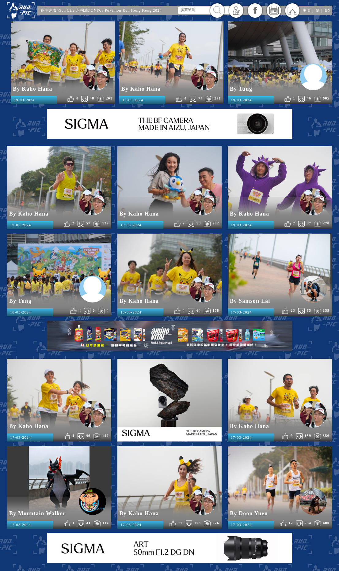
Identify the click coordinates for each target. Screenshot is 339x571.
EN (327, 10)
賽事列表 (48, 10)
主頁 (307, 10)
